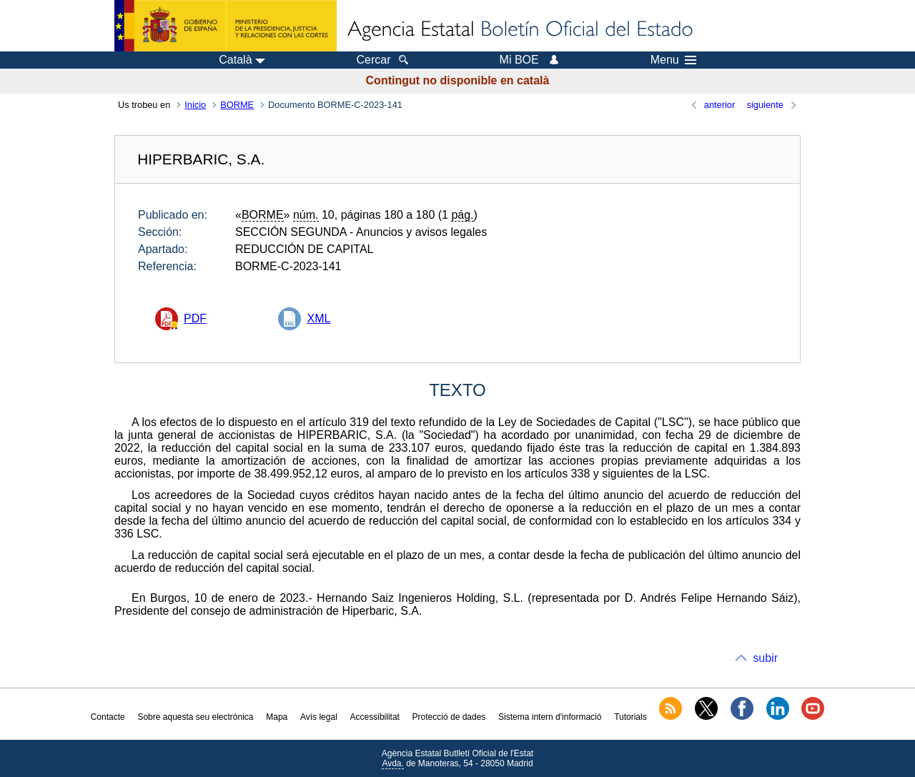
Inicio (195, 104)
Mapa (276, 717)
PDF (195, 318)
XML (318, 318)
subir (765, 658)
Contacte (108, 717)
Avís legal (318, 717)
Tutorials (630, 717)
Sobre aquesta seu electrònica (195, 717)
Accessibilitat (375, 717)
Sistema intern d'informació (549, 717)
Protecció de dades (449, 717)
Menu (673, 60)
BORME (237, 104)
